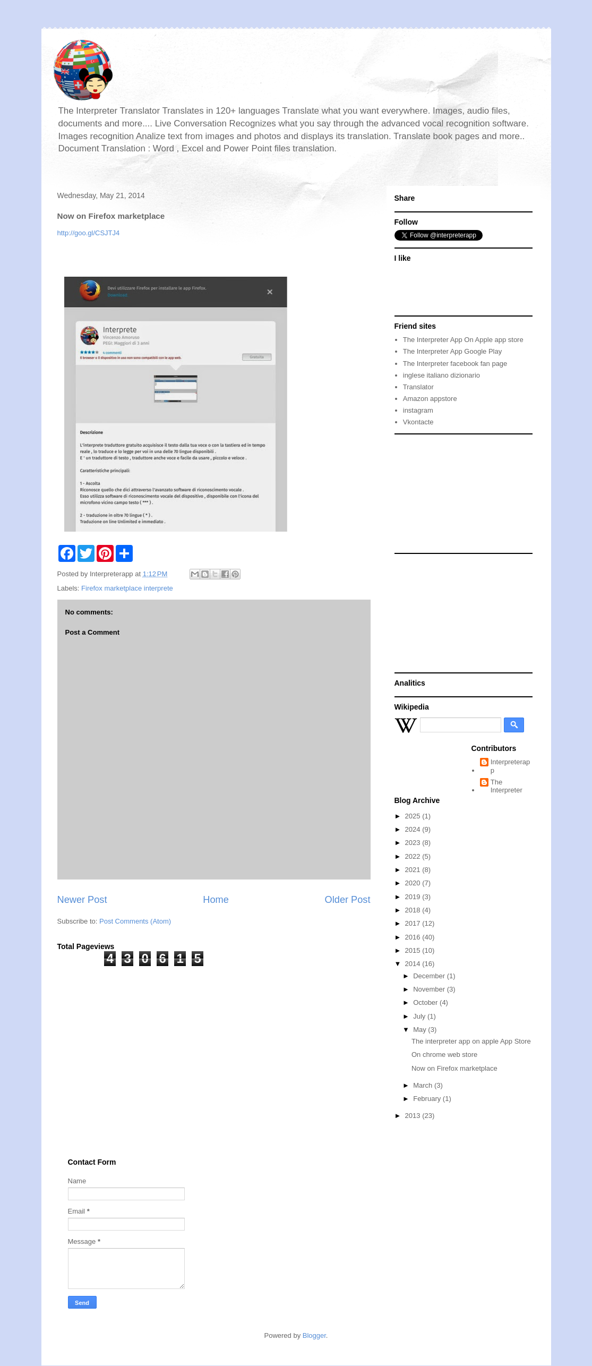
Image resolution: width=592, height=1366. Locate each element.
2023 (414, 843)
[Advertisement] (456, 493)
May (420, 1030)
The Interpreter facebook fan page (455, 364)
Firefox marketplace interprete (127, 588)
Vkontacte (418, 422)
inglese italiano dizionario (441, 375)
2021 (414, 870)
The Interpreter (506, 786)
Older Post (348, 899)
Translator (418, 387)
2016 (414, 937)
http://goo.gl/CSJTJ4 (88, 233)
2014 (414, 964)
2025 (414, 816)
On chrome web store (444, 1054)
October (426, 1002)
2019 (414, 897)
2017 (414, 923)
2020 (414, 883)
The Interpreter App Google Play (452, 351)
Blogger (314, 1335)
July (420, 1016)
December (430, 976)
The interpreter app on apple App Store (471, 1041)
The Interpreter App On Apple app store (463, 340)
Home (216, 899)
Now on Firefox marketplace (454, 1068)
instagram (418, 410)
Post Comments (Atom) (135, 921)
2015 (414, 950)
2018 (414, 910)
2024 (414, 829)
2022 (414, 856)
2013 (414, 1116)
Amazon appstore (430, 399)
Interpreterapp (510, 766)
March (423, 1085)
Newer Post (82, 899)
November (430, 989)
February (428, 1099)
